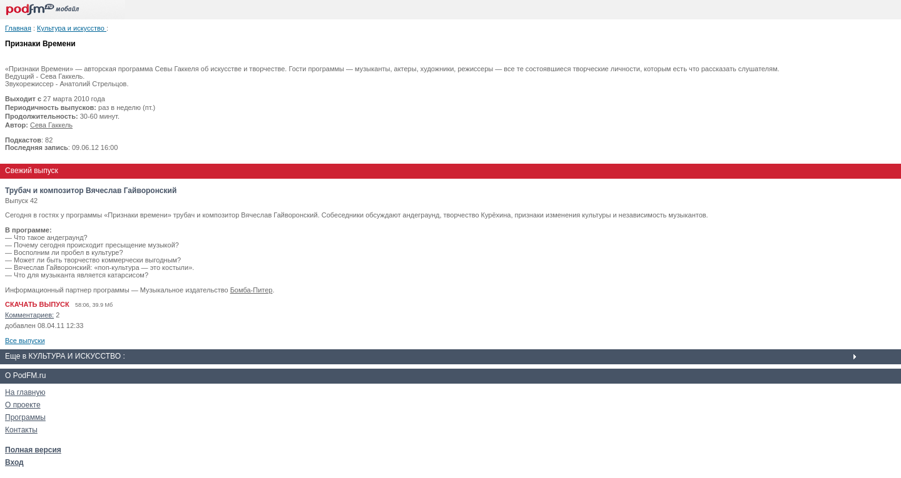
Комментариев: (29, 315)
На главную (25, 392)
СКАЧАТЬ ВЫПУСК (37, 304)
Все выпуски (25, 340)
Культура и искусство (71, 28)
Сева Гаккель (51, 125)
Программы (25, 417)
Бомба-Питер (251, 290)
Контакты (21, 430)
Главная (18, 28)
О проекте (23, 405)
